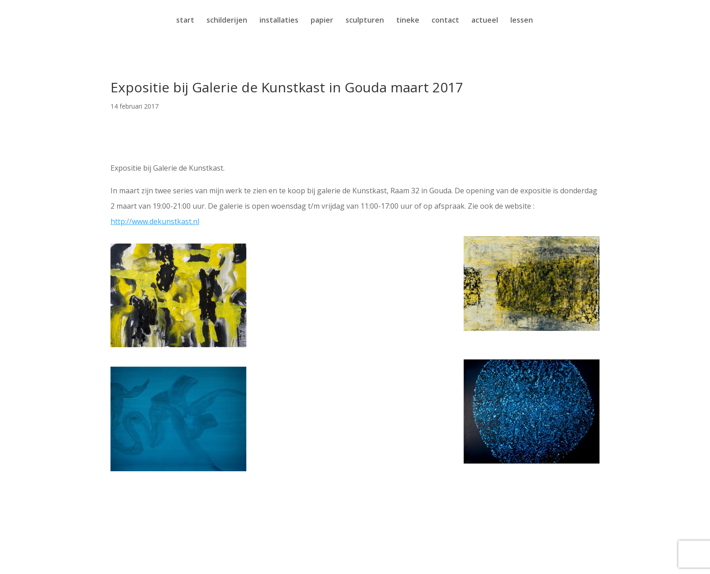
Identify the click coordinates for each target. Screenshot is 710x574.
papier (322, 21)
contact (445, 21)
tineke (407, 21)
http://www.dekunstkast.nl (154, 221)
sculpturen (364, 21)
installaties (278, 21)
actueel (484, 21)
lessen (521, 21)
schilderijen (226, 21)
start (185, 21)
